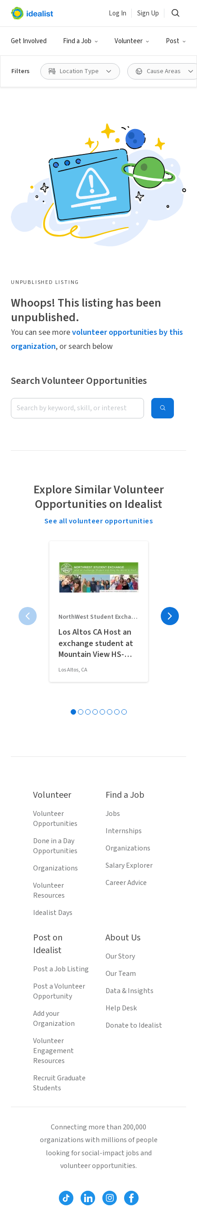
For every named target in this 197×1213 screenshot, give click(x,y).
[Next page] (170, 616)
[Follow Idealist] (66, 1198)
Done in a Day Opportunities (55, 846)
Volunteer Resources (49, 890)
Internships (124, 831)
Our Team (121, 974)
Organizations (55, 868)
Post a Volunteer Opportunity (59, 991)
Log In (117, 13)
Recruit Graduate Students (59, 1083)
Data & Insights (130, 991)
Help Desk (121, 1008)
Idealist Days (52, 913)
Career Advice (126, 883)
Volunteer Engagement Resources (53, 1051)
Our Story (120, 956)
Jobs (113, 814)
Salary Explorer (129, 865)
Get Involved (29, 41)
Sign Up (148, 13)
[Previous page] (28, 616)
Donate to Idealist (134, 1025)
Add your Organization (54, 1019)
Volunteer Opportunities (55, 819)
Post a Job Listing (61, 969)
